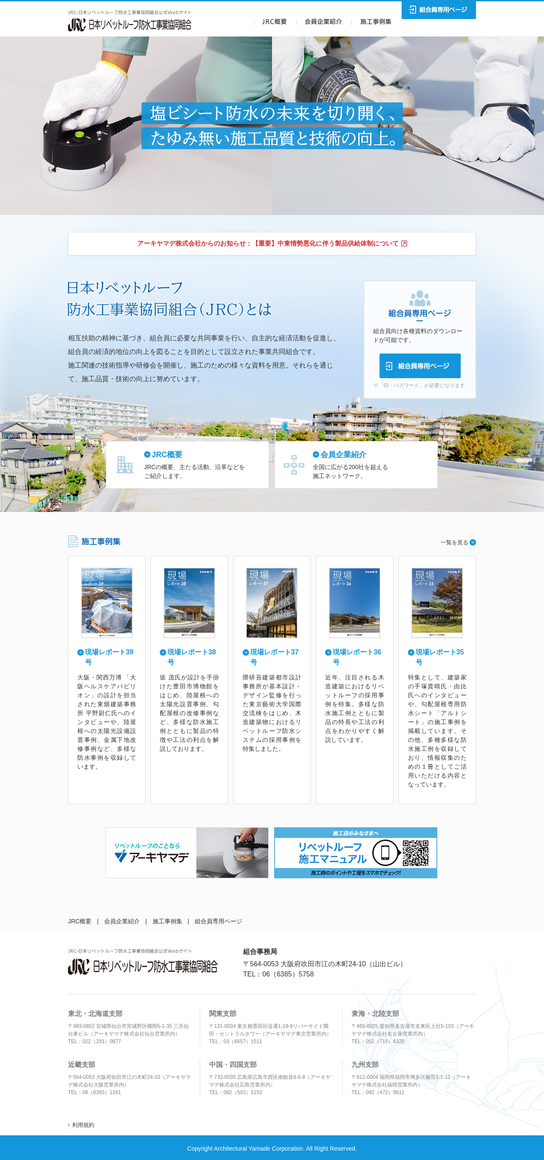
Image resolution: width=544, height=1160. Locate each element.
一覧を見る (454, 542)
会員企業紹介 (122, 921)
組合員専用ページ (218, 921)
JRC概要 (79, 921)
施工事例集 (167, 921)
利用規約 (83, 1125)
